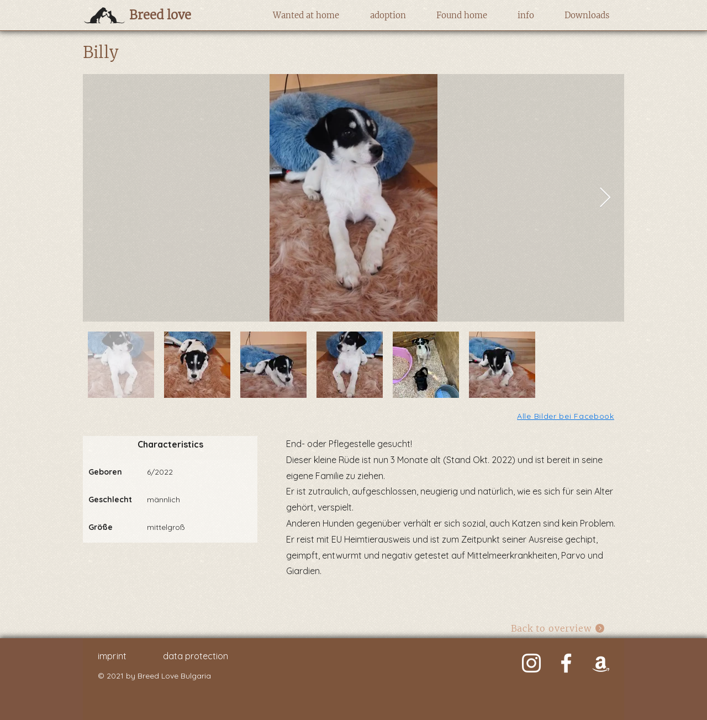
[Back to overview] (558, 628)
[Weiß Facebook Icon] (566, 663)
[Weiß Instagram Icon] (531, 663)
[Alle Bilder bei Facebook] (566, 415)
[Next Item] (605, 198)
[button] (305, 15)
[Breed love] (177, 15)
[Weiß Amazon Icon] (601, 663)
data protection (195, 655)
